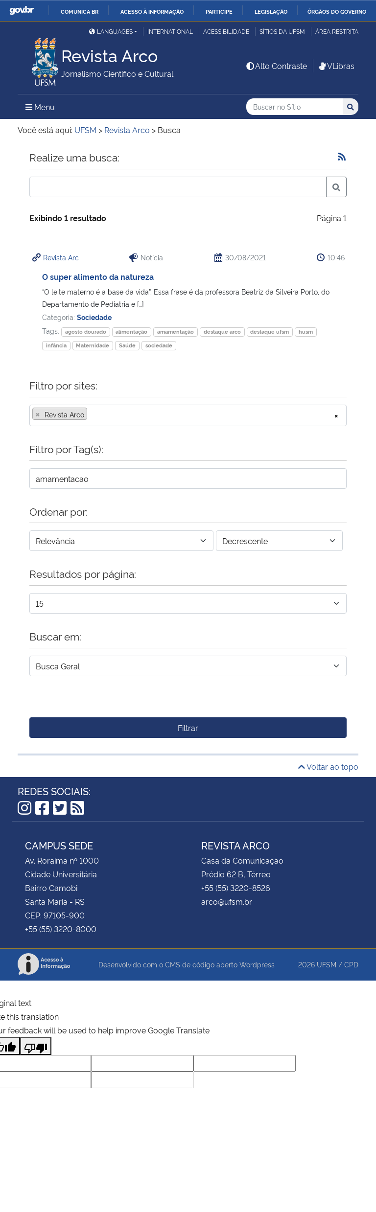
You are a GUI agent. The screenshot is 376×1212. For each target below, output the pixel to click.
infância (56, 345)
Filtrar (188, 727)
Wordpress (257, 964)
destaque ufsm (269, 331)
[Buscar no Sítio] (294, 106)
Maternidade (92, 345)
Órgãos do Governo (336, 11)
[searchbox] (92, 414)
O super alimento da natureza (98, 276)
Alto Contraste (276, 65)
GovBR (21, 10)
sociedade (158, 345)
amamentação (175, 331)
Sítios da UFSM (282, 31)
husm (306, 331)
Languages (111, 31)
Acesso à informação (152, 11)
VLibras (335, 65)
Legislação (271, 11)
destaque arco (222, 331)
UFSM (326, 964)
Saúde (127, 345)
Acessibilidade (226, 31)
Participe (219, 11)
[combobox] (188, 415)
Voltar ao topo (328, 766)
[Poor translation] (35, 1046)
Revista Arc (61, 257)
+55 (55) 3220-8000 (60, 928)
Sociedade (94, 316)
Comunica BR (79, 11)
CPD (351, 964)
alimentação (131, 331)
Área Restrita (336, 31)
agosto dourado (85, 331)
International (170, 31)
